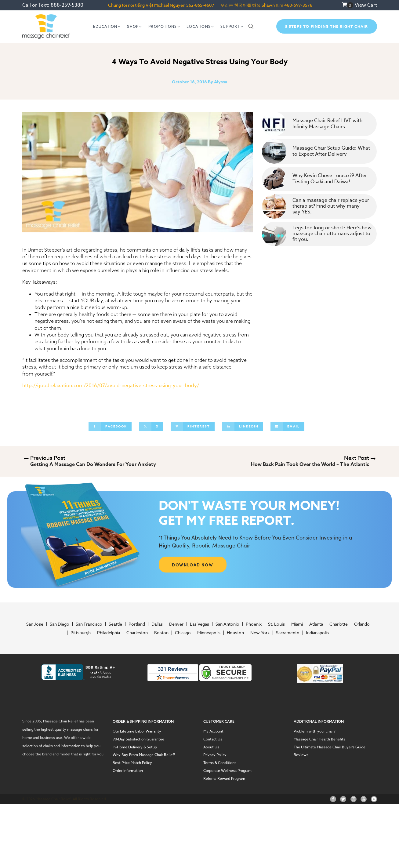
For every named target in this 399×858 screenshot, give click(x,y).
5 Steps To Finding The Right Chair (326, 26)
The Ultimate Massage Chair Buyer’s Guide (329, 747)
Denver (176, 624)
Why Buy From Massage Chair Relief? (144, 755)
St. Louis (276, 624)
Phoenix (254, 624)
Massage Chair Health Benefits (319, 739)
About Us (211, 747)
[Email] (287, 426)
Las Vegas (199, 624)
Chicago (183, 633)
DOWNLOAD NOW (192, 565)
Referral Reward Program (224, 778)
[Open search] (251, 27)
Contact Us (212, 739)
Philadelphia (108, 633)
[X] (151, 426)
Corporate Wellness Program (227, 771)
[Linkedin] (242, 426)
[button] (107, 26)
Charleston (137, 633)
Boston (161, 633)
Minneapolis (208, 633)
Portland (137, 624)
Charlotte (338, 624)
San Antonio (227, 624)
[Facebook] (110, 426)
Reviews (301, 755)
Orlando (362, 624)
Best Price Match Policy (132, 763)
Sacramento (287, 633)
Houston (235, 633)
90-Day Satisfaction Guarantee (138, 739)
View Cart (366, 5)
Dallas (157, 624)
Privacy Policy (215, 755)
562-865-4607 (200, 5)
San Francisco (89, 624)
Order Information (128, 771)
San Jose (34, 624)
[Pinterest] (193, 426)
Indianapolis (317, 633)
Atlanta (316, 624)
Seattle (115, 624)
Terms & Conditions (219, 763)
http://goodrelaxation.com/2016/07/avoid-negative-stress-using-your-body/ (110, 385)
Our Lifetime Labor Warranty (137, 731)
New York (260, 633)
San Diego (59, 624)
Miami (297, 624)
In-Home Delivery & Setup (135, 747)
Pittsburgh (81, 633)
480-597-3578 (298, 5)
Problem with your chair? (315, 731)
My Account (213, 731)
